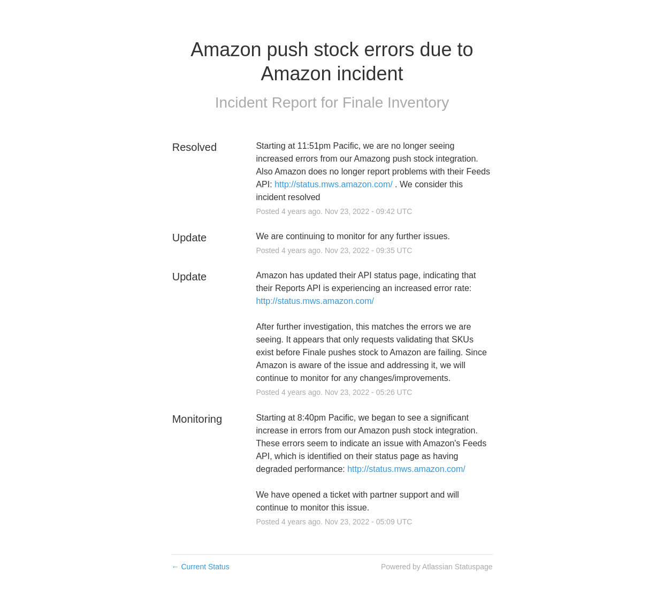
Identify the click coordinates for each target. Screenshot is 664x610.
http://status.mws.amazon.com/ (333, 184)
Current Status (201, 566)
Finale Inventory (395, 102)
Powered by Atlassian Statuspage (437, 566)
